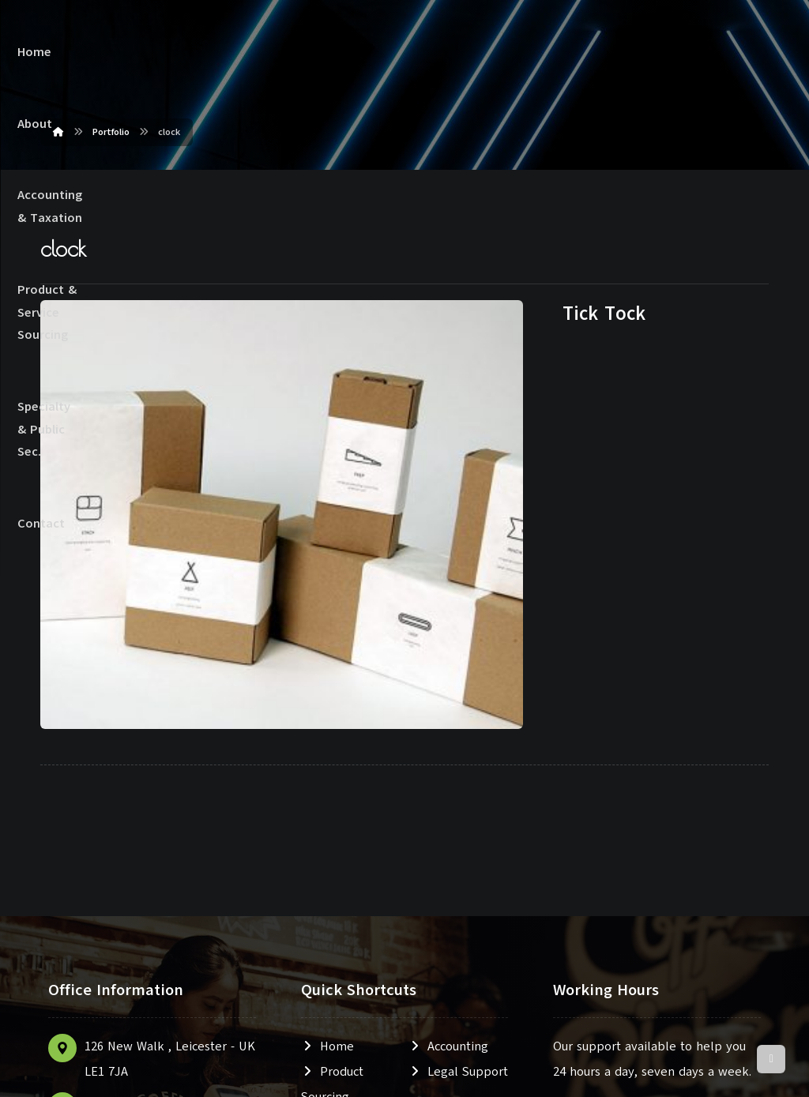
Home (327, 819)
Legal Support (458, 844)
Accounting (448, 819)
